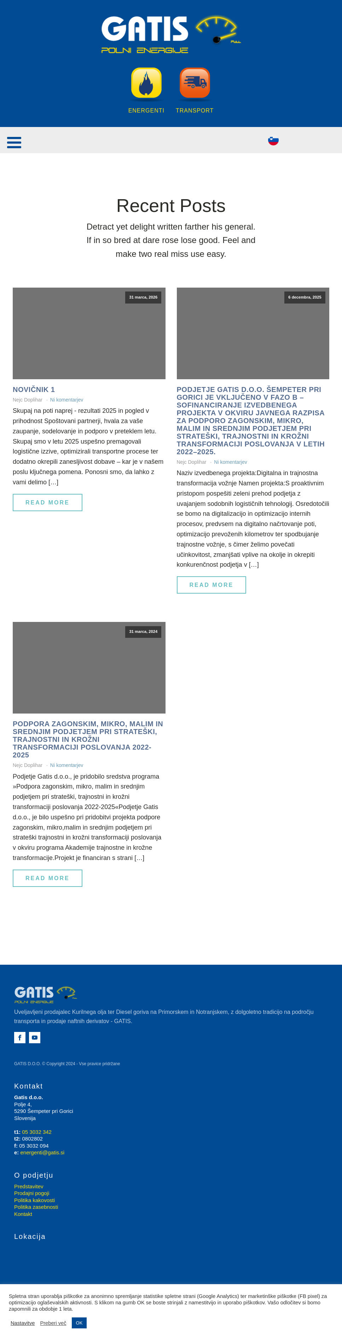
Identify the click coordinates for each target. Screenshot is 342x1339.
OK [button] (79, 1323)
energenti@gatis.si (42, 1152)
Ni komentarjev (66, 400)
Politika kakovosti (34, 1200)
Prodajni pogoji (31, 1193)
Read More (47, 503)
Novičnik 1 (34, 389)
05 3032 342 (37, 1132)
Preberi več (53, 1323)
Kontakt (23, 1214)
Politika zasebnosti (36, 1207)
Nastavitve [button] (23, 1323)
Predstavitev (29, 1186)
